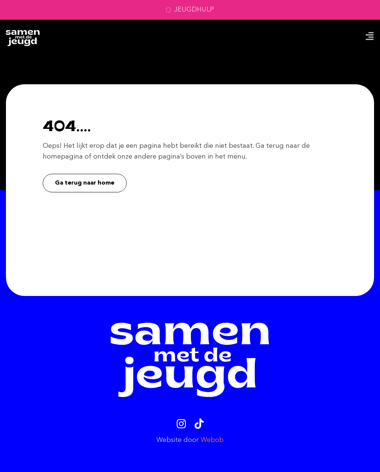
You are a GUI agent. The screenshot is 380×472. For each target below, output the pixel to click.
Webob (212, 440)
